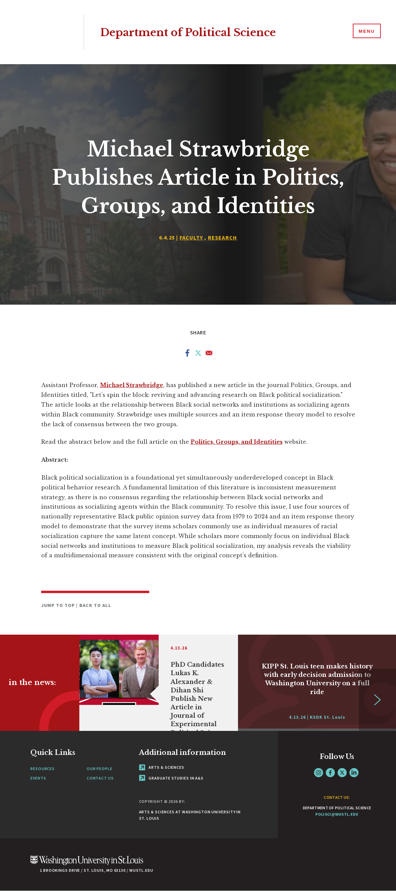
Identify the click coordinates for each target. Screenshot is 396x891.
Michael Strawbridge (131, 385)
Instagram (318, 772)
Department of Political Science (198, 32)
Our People (99, 768)
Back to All (95, 605)
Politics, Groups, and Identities (237, 441)
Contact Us (100, 778)
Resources (42, 768)
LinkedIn (354, 772)
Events (38, 778)
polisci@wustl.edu (336, 814)
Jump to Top (59, 605)
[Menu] (365, 32)
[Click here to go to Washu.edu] (86, 863)
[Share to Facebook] (187, 354)
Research (222, 237)
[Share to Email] (209, 354)
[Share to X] (198, 354)
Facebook (330, 772)
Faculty (191, 237)
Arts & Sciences (161, 767)
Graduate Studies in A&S (171, 778)
